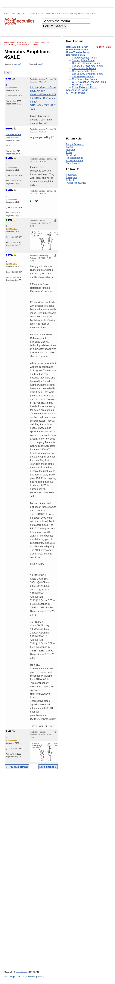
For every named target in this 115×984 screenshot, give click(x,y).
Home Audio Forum (77, 47)
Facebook (71, 174)
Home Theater (52, 13)
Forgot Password (75, 144)
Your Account (73, 163)
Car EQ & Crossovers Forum (87, 66)
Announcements (74, 160)
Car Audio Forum (76, 55)
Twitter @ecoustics (76, 183)
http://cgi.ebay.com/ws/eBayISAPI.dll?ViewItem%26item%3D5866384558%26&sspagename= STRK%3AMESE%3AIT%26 (43, 98)
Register (70, 149)
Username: (16, 65)
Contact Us (19, 976)
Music (81, 13)
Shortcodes (72, 155)
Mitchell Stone (13, 134)
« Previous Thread (17, 766)
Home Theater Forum (78, 52)
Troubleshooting (74, 158)
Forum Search (54, 26)
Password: (40, 65)
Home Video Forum (77, 49)
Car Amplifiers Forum (83, 60)
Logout (69, 147)
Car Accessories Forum (84, 57)
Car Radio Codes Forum (85, 71)
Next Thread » (48, 766)
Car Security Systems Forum (87, 74)
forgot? (40, 64)
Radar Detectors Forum (84, 87)
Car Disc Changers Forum (86, 63)
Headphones (69, 13)
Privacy (40, 976)
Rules (69, 152)
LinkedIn (70, 180)
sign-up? (17, 64)
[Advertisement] (31, 869)
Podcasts (91, 13)
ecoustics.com (22, 972)
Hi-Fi (23, 13)
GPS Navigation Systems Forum (89, 82)
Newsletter (31, 976)
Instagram (71, 177)
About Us (8, 976)
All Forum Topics (75, 92)
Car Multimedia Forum (84, 68)
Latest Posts (11, 13)
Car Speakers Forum (83, 76)
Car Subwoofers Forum (84, 79)
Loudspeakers (35, 13)
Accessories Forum (77, 90)
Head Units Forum (81, 84)
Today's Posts (103, 47)
